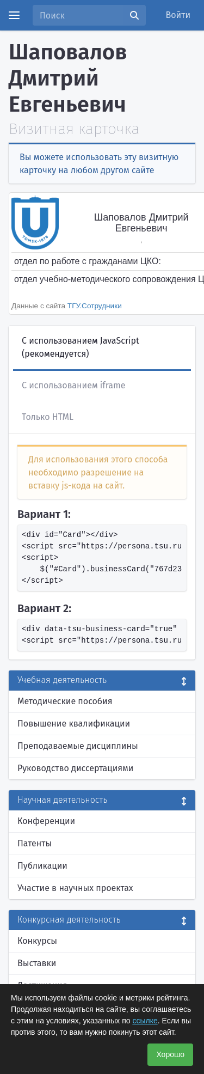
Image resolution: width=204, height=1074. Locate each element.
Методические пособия (65, 701)
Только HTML (47, 417)
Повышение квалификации (73, 723)
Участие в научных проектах (75, 888)
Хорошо (170, 1054)
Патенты (34, 843)
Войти (178, 15)
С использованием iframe (73, 385)
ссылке (144, 1020)
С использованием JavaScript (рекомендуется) (80, 347)
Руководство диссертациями (75, 768)
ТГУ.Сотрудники (94, 306)
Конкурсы (37, 941)
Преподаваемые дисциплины (77, 746)
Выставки (36, 963)
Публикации (42, 866)
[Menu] (14, 15)
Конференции (46, 821)
